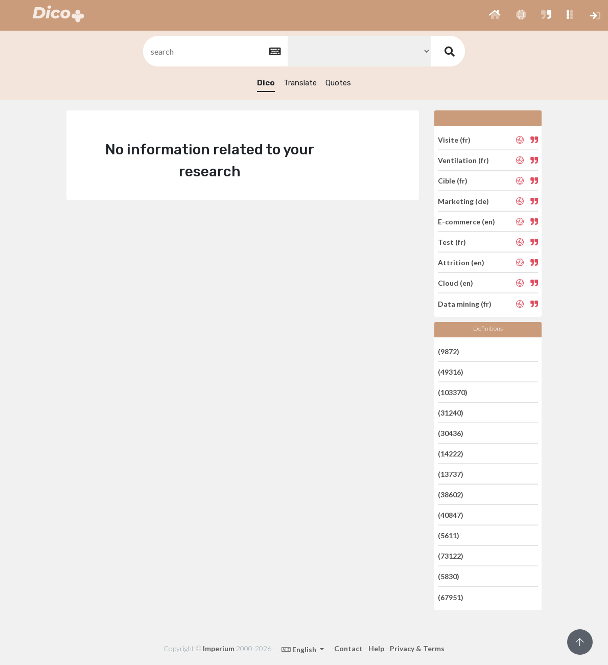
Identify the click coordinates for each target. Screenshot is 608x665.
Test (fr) (452, 242)
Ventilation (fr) (463, 160)
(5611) (448, 535)
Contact (348, 648)
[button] (494, 15)
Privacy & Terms (417, 648)
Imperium (219, 648)
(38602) (450, 494)
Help (376, 648)
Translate (300, 82)
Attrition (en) (461, 262)
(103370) (452, 392)
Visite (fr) (454, 139)
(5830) (448, 576)
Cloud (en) (455, 283)
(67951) (450, 596)
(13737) (450, 474)
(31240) (450, 412)
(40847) (450, 515)
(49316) (450, 372)
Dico (266, 82)
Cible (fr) (452, 180)
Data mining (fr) (465, 303)
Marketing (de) (463, 201)
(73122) (450, 556)
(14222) (450, 453)
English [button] (300, 649)
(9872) (448, 351)
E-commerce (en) (466, 221)
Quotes (338, 82)
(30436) (450, 433)
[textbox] (214, 51)
